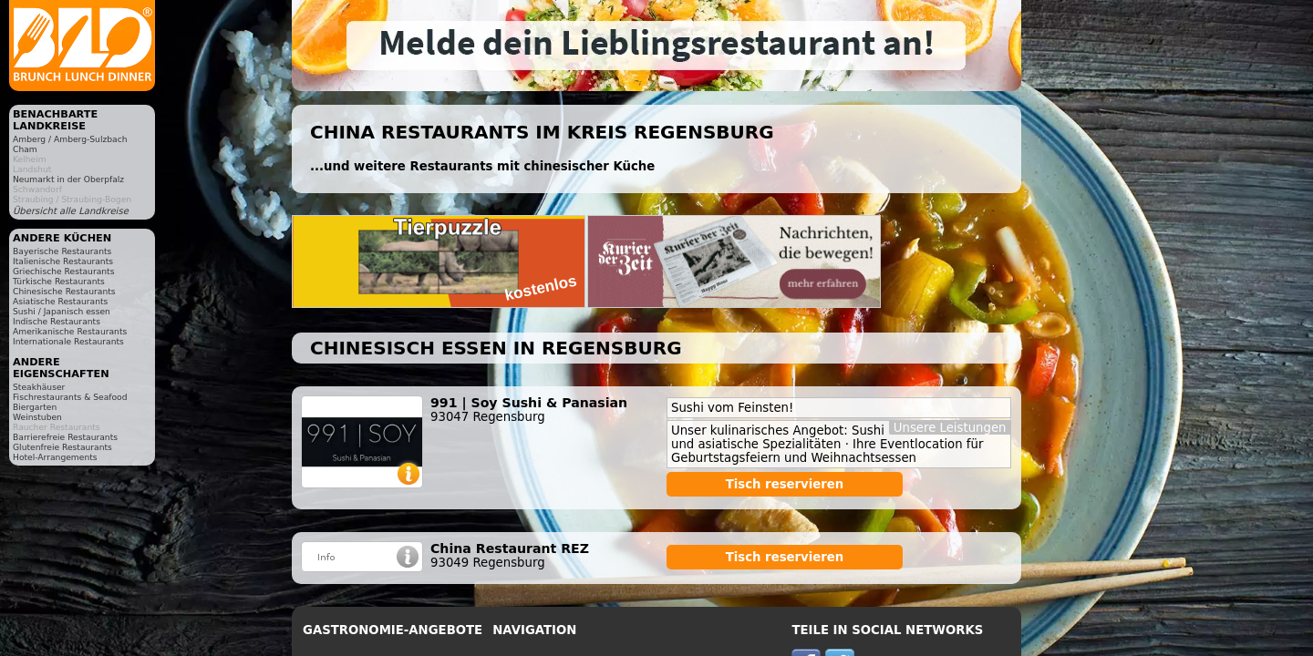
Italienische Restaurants (63, 261)
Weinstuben (37, 417)
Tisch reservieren (785, 484)
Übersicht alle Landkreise (71, 211)
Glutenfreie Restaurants (62, 447)
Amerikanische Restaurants (70, 331)
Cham (25, 149)
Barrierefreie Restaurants (65, 437)
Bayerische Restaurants (62, 251)
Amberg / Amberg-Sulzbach (70, 139)
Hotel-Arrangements (55, 457)
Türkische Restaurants (59, 281)
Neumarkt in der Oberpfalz (68, 179)
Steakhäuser (39, 387)
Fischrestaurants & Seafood (70, 397)
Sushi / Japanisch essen (61, 311)
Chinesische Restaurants (64, 291)
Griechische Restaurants (63, 271)
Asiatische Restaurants (60, 301)
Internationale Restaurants (68, 341)
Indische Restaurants (56, 321)
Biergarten (35, 407)
